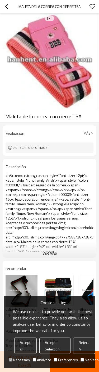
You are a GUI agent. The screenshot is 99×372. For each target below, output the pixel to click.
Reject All (84, 346)
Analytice (42, 360)
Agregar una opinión (30, 147)
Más (87, 133)
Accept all (25, 346)
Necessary (19, 360)
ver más (50, 253)
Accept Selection (52, 346)
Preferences (66, 360)
